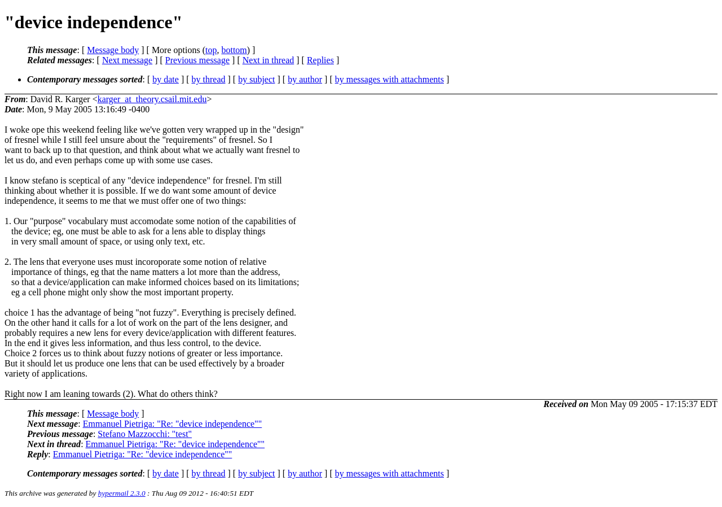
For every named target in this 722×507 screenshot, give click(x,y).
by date (165, 79)
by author (305, 79)
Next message (127, 60)
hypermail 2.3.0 (122, 493)
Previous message (197, 60)
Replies (320, 60)
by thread (209, 79)
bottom (233, 50)
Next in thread (268, 60)
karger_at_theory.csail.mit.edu (152, 99)
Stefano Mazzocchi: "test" (145, 434)
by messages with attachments (389, 79)
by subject (256, 79)
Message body (113, 50)
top (211, 50)
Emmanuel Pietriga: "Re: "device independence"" (172, 424)
